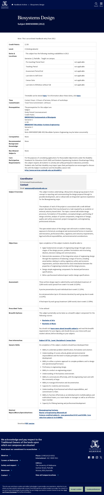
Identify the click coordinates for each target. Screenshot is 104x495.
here (45, 96)
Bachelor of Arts (48, 320)
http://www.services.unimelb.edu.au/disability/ (43, 170)
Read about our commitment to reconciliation (19, 449)
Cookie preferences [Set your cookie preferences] (93, 489)
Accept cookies (76, 489)
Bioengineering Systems (48, 410)
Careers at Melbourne (9, 460)
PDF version (29, 423)
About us (4, 455)
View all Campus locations (46, 475)
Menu (101, 4)
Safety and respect (8, 465)
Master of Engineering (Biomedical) (53, 412)
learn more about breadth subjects (64, 328)
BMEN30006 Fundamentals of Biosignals (40, 117)
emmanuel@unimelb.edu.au (36, 188)
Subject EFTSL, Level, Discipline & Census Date (57, 340)
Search (96, 4)
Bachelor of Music (49, 323)
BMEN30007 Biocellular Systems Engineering (42, 125)
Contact (4, 475)
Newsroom (5, 470)
